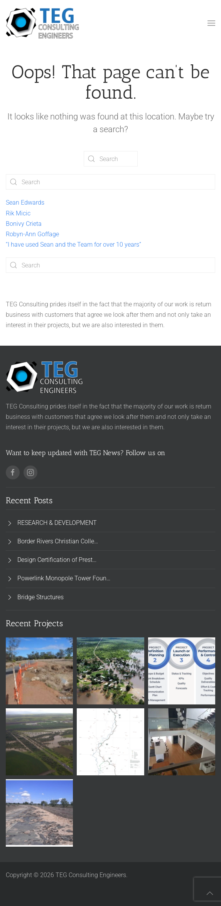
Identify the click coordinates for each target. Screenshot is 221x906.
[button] (211, 23)
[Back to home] (42, 23)
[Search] (111, 158)
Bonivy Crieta (24, 223)
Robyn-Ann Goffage (32, 234)
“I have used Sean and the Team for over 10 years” (73, 244)
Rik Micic (18, 213)
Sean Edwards (25, 202)
